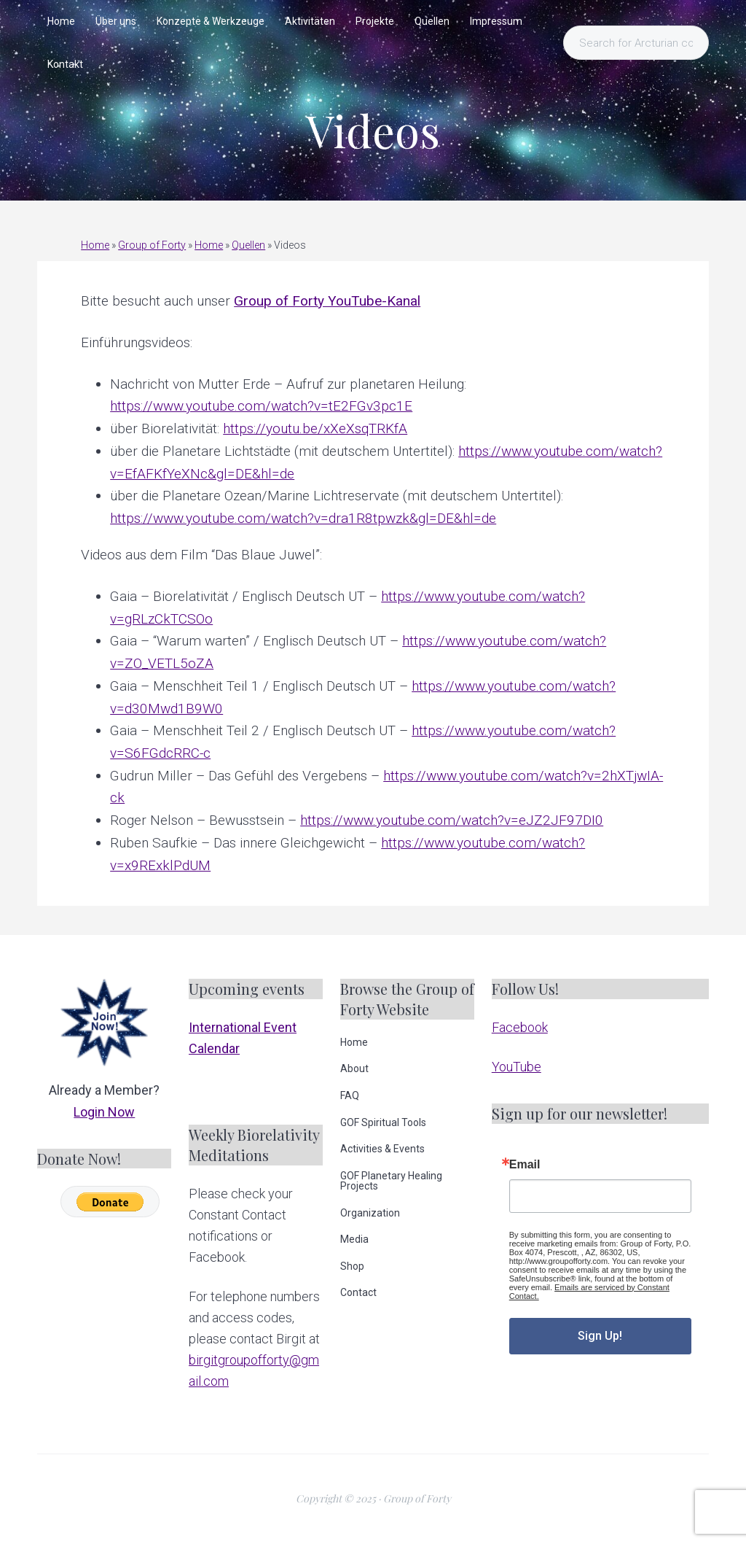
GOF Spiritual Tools (383, 1122)
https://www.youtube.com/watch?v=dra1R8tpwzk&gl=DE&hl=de (303, 518)
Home (95, 245)
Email (525, 1165)
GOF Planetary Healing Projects (391, 1181)
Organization (370, 1213)
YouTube (516, 1066)
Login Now (104, 1112)
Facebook (520, 1027)
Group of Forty (152, 245)
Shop (352, 1266)
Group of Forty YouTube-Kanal (327, 300)
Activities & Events (382, 1149)
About (354, 1068)
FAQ (349, 1095)
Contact (358, 1292)
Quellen (248, 245)
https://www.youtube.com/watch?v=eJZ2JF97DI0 (451, 820)
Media (354, 1239)
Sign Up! (600, 1336)
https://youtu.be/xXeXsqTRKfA (315, 428)
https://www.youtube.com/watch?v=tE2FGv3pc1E (261, 405)
